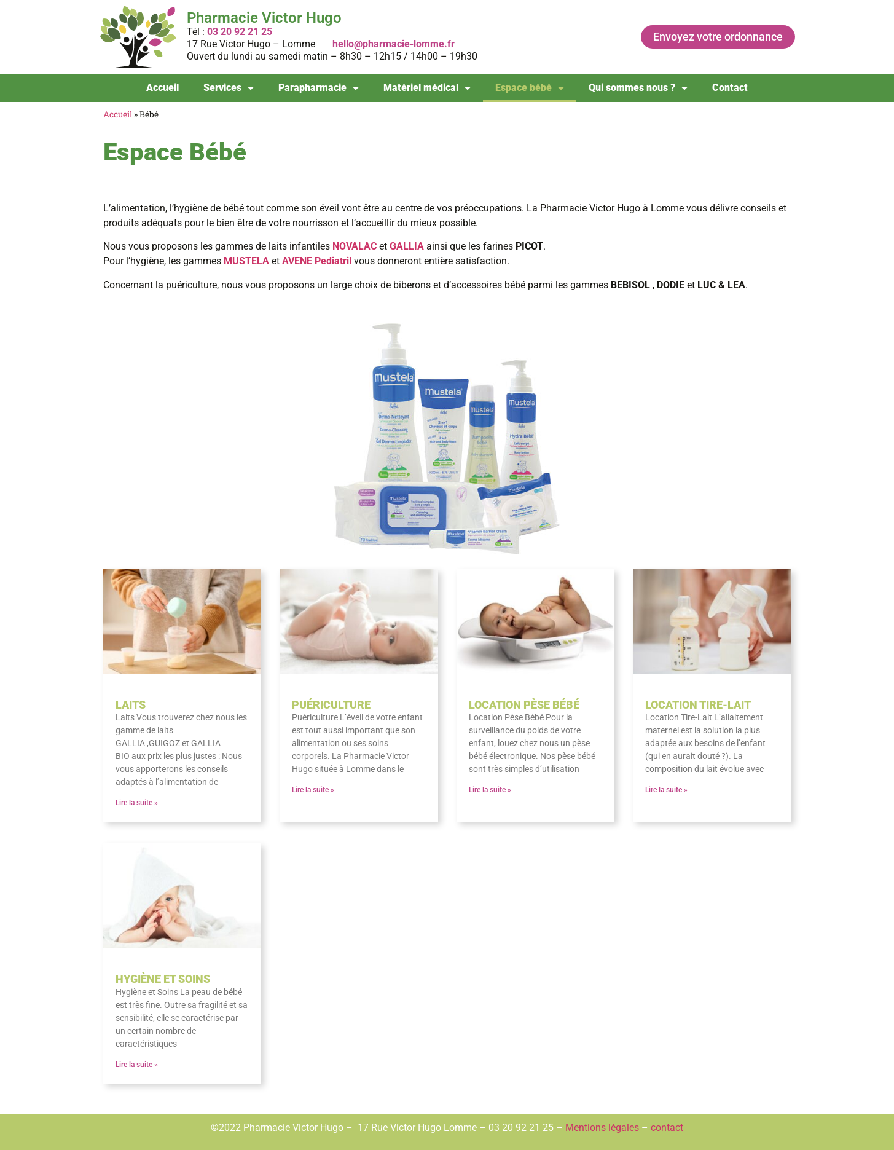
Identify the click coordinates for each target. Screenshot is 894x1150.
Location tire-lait (698, 704)
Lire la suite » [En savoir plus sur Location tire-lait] (666, 790)
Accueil (162, 87)
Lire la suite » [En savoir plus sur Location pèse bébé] (490, 790)
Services (228, 88)
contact (667, 1127)
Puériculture (331, 704)
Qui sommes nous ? (638, 88)
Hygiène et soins (163, 978)
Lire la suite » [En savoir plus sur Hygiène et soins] (137, 1064)
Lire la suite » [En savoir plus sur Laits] (137, 802)
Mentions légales (602, 1127)
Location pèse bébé (524, 704)
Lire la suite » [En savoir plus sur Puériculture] (313, 790)
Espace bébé (529, 88)
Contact (730, 87)
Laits (131, 704)
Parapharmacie (318, 88)
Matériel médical (427, 88)
